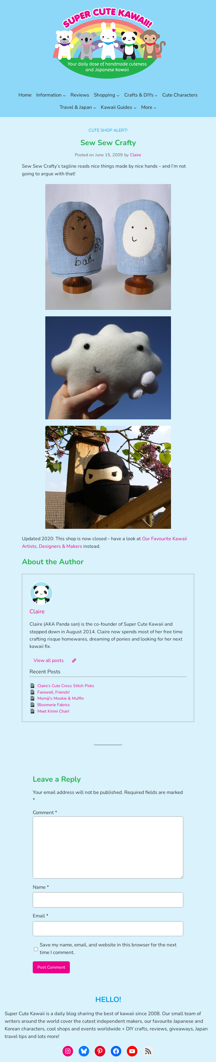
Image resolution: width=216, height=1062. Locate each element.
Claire (135, 155)
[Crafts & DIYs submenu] (156, 95)
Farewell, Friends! (53, 692)
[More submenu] (154, 107)
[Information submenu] (64, 95)
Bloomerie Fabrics (53, 705)
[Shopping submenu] (118, 95)
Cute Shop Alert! (108, 130)
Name (41, 887)
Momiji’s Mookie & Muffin (60, 698)
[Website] (74, 660)
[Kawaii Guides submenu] (135, 107)
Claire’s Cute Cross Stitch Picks (65, 686)
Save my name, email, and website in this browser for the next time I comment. (108, 948)
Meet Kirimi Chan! (53, 711)
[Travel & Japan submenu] (94, 107)
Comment (45, 812)
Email (41, 915)
